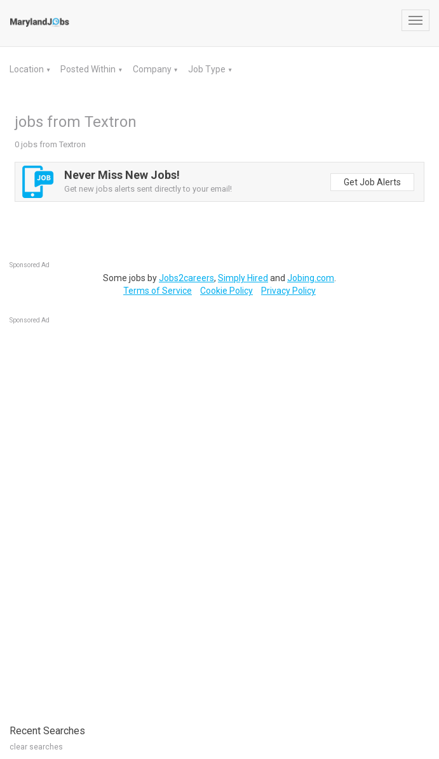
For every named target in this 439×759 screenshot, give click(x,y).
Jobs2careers (186, 278)
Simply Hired (243, 278)
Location (28, 69)
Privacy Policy (288, 291)
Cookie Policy (226, 291)
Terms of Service (157, 291)
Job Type (207, 69)
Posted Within (89, 69)
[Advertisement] (105, 517)
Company (153, 69)
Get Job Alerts (372, 182)
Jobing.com (310, 278)
